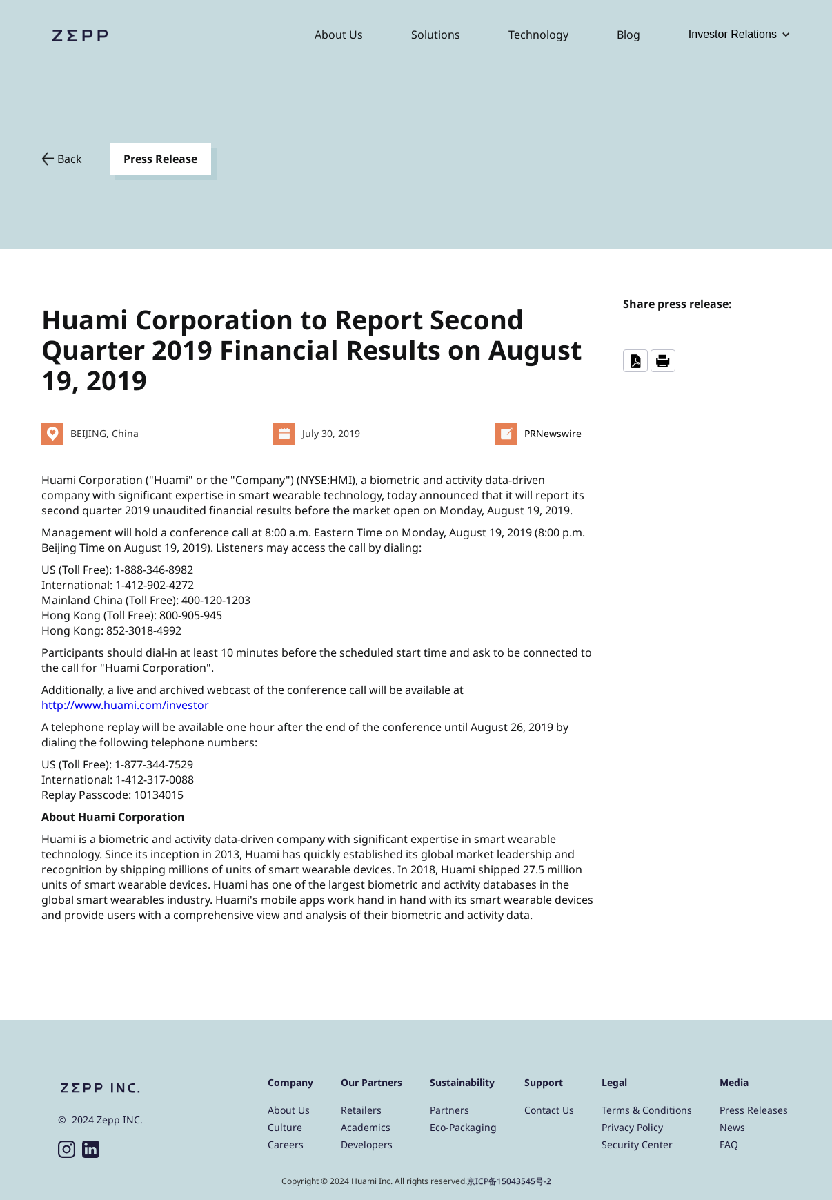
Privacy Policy (632, 1127)
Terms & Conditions (647, 1109)
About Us (339, 34)
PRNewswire (553, 433)
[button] (739, 34)
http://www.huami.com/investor (125, 705)
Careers (286, 1144)
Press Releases (754, 1109)
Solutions (435, 34)
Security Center (637, 1144)
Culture (285, 1127)
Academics (365, 1127)
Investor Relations (733, 34)
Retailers (361, 1109)
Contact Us (549, 1109)
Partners (449, 1109)
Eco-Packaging (463, 1127)
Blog (628, 34)
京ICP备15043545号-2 (509, 1181)
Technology (538, 34)
